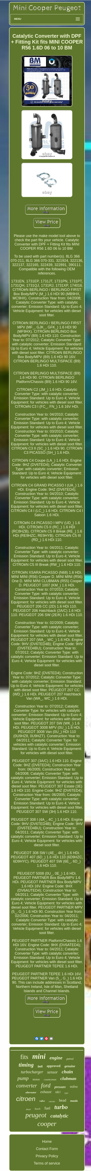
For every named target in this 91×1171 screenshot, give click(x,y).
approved (53, 1066)
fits (24, 1056)
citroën (52, 1101)
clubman (68, 1078)
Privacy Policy (47, 1156)
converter (26, 1086)
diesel (28, 1109)
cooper (46, 1123)
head (62, 1100)
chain (67, 1071)
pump (23, 1078)
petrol (70, 1058)
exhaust (45, 1092)
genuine (69, 1066)
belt (40, 1066)
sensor (52, 1072)
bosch (37, 1108)
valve (42, 1101)
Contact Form (47, 1149)
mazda (74, 1100)
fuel (47, 1108)
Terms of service (47, 1163)
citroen (25, 1098)
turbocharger (32, 1071)
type (66, 1093)
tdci (58, 1092)
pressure (60, 1087)
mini (39, 1056)
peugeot (36, 1115)
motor (36, 1079)
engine (56, 1057)
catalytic (59, 1116)
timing (26, 1065)
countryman (50, 1079)
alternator (31, 1092)
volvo (74, 1087)
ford (45, 1085)
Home (47, 1142)
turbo (61, 1107)
